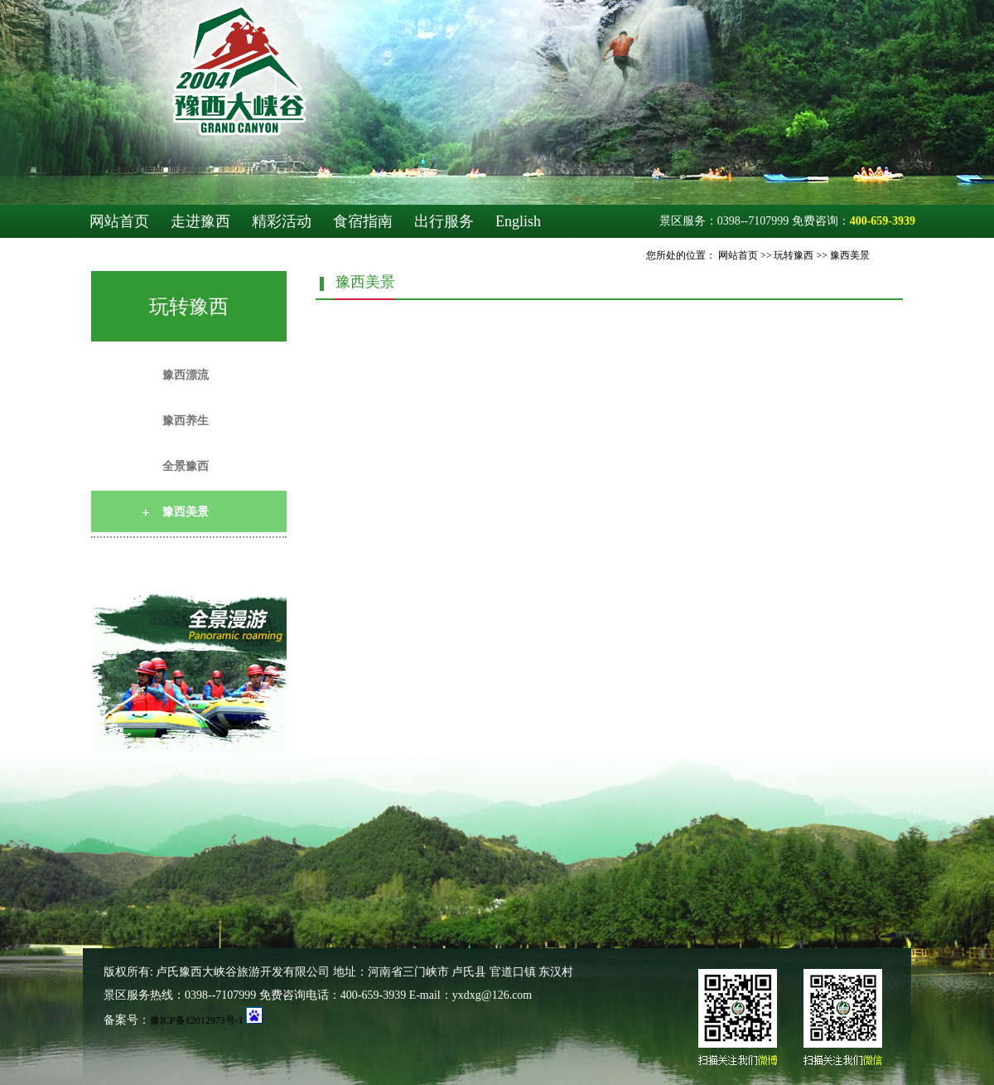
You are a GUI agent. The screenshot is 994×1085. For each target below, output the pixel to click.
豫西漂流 (185, 375)
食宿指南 (363, 221)
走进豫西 (200, 221)
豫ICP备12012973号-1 (197, 1020)
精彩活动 (281, 221)
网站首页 (119, 221)
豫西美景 (850, 255)
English (518, 221)
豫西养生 (185, 420)
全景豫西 (185, 466)
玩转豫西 (793, 255)
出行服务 (444, 221)
